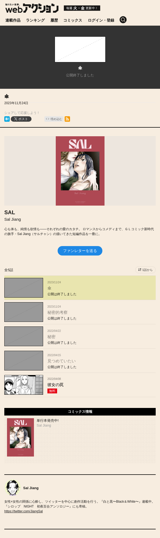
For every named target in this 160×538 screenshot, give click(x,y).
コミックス (72, 20)
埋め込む (56, 119)
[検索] (126, 19)
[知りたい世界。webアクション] (31, 10)
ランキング (35, 20)
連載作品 (12, 20)
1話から (147, 269)
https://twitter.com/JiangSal (23, 511)
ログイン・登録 (101, 20)
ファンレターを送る (80, 250)
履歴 (54, 20)
